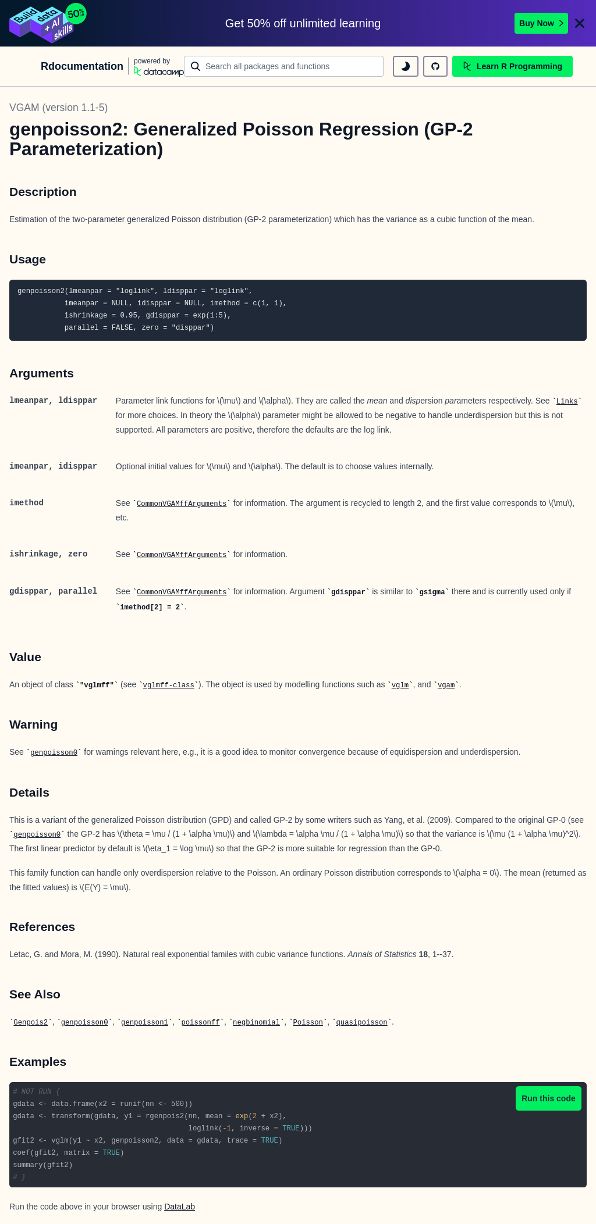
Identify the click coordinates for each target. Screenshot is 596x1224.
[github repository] (435, 66)
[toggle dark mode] (405, 66)
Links (567, 402)
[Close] (579, 23)
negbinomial (256, 1023)
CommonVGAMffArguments (181, 504)
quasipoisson (361, 1023)
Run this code (549, 1098)
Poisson (307, 1023)
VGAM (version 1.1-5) (58, 107)
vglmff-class (168, 685)
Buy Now (541, 23)
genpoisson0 (53, 753)
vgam (446, 685)
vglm (400, 685)
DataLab (179, 1206)
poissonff (200, 1023)
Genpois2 (30, 1023)
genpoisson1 (144, 1023)
